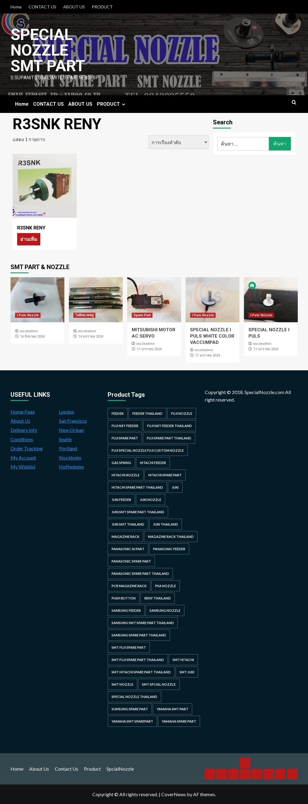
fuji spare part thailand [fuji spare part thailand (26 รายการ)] (169, 438)
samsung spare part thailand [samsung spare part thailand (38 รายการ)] (139, 635)
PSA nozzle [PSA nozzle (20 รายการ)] (165, 586)
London (66, 411)
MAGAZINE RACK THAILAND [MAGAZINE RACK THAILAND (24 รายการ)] (171, 537)
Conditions (22, 439)
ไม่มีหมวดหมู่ (84, 315)
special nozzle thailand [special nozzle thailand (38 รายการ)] (134, 697)
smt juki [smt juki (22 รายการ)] (187, 672)
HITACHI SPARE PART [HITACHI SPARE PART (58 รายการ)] (165, 475)
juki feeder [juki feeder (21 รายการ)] (121, 500)
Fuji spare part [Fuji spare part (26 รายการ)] (125, 438)
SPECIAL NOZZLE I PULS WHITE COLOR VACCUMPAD (212, 336)
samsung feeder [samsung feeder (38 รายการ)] (126, 610)
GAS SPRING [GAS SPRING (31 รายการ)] (121, 463)
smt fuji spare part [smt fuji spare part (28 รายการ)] (129, 647)
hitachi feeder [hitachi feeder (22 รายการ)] (153, 463)
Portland (68, 448)
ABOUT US (74, 6)
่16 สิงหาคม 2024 (32, 336)
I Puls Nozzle (28, 315)
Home (16, 6)
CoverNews (173, 794)
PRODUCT (102, 6)
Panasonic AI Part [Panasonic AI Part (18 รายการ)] (128, 549)
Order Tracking (27, 448)
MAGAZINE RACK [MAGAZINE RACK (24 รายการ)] (125, 537)
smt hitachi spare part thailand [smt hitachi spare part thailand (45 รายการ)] (141, 672)
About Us (20, 420)
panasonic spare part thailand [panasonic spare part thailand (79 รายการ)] (140, 573)
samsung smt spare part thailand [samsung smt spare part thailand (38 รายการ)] (143, 623)
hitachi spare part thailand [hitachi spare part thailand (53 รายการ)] (137, 487)
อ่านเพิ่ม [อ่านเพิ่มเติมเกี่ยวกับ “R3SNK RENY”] (28, 239)
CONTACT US (42, 6)
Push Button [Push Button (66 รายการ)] (124, 598)
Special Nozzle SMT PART (48, 50)
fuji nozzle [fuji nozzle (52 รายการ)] (181, 413)
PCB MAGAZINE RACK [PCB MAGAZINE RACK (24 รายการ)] (129, 586)
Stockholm (70, 457)
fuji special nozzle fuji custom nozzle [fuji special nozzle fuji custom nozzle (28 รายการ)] (148, 450)
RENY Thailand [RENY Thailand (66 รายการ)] (157, 598)
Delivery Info (24, 430)
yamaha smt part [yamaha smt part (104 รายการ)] (172, 709)
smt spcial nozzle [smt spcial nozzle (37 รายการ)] (159, 684)
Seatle (65, 439)
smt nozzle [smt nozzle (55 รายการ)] (122, 684)
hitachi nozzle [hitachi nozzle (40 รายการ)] (126, 475)
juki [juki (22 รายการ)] (175, 487)
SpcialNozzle (120, 769)
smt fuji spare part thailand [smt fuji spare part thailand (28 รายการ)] (138, 660)
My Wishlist (23, 466)
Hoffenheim (71, 466)
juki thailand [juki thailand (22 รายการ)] (165, 524)
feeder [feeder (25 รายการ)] (118, 413)
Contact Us (66, 769)
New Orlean (71, 430)
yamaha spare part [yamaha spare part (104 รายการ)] (179, 721)
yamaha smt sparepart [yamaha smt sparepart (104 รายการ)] (132, 721)
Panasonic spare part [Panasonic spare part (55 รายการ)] (131, 561)
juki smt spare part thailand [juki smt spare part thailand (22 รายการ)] (138, 512)
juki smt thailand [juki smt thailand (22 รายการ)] (128, 524)
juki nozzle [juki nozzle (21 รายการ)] (150, 500)
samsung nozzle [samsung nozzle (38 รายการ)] (164, 610)
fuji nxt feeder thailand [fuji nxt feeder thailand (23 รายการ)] (169, 426)
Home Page (23, 411)
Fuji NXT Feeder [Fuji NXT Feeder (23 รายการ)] (125, 426)
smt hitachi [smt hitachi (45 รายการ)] (183, 660)
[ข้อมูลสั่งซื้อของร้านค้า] (178, 142)
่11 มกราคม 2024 (149, 349)
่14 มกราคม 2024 (91, 336)
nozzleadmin (29, 331)
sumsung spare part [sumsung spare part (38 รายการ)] (130, 709)
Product (92, 769)
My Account (23, 457)
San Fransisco (73, 420)
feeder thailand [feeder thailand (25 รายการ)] (147, 413)
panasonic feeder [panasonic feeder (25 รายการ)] (169, 549)
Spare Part (142, 315)
